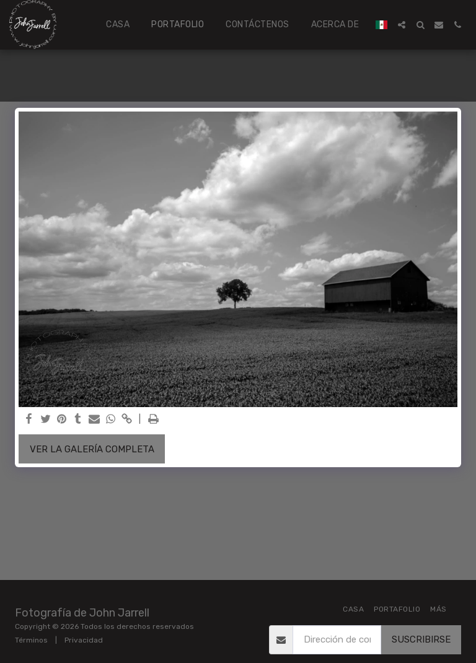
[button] (401, 24)
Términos (31, 640)
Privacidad (83, 640)
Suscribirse (421, 639)
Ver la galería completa (92, 449)
